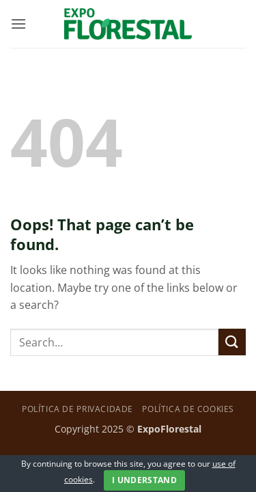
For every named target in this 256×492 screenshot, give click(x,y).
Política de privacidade (77, 409)
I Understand (144, 480)
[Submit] (232, 342)
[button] (18, 23)
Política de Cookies (188, 409)
